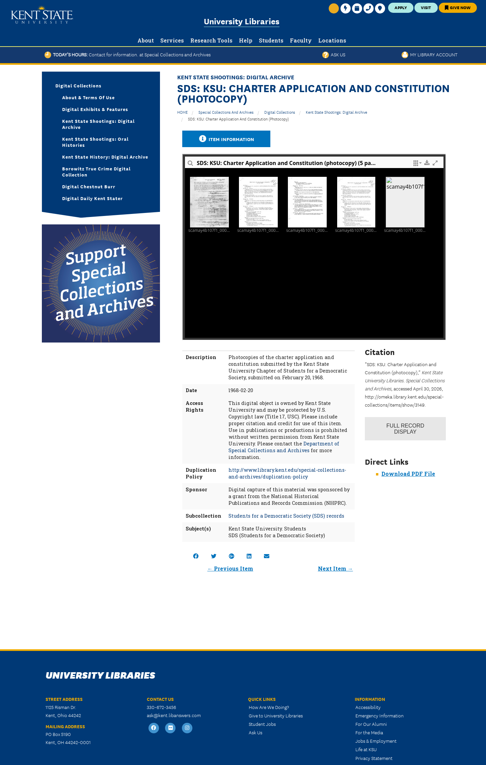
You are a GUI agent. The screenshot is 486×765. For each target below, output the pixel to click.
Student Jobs (262, 724)
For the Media (369, 732)
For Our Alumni (371, 724)
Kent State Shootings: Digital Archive (336, 112)
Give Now (457, 7)
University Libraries (241, 21)
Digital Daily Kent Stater (92, 198)
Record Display (405, 429)
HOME (182, 112)
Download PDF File (408, 473)
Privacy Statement (374, 758)
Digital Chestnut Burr (88, 186)
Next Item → (335, 568)
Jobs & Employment (376, 740)
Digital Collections (279, 112)
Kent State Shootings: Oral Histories (95, 142)
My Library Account (429, 54)
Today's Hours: (128, 54)
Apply (401, 7)
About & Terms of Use (88, 97)
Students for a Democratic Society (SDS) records (286, 516)
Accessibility (368, 707)
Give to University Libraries (276, 715)
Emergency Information (379, 715)
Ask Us (333, 54)
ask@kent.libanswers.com (174, 715)
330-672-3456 (161, 707)
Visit (426, 7)
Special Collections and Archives (225, 112)
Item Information (226, 139)
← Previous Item (230, 568)
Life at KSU (366, 749)
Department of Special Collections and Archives (283, 447)
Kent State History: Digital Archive (105, 157)
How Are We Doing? (269, 707)
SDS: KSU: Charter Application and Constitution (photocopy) (238, 118)
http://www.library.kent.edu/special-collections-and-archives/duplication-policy (287, 473)
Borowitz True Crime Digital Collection (96, 171)
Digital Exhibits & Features (95, 109)
